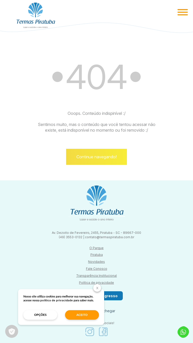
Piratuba (96, 255)
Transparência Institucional (96, 276)
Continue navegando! (96, 156)
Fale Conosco (96, 269)
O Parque (96, 248)
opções (40, 315)
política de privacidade (56, 300)
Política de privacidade (96, 283)
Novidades (96, 262)
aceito (82, 315)
